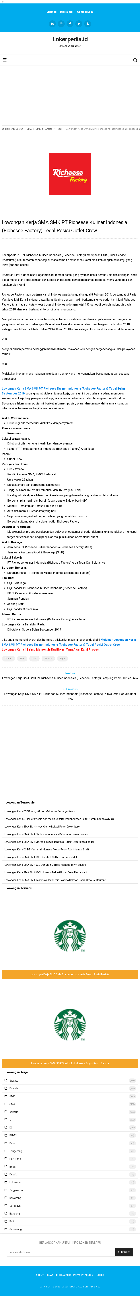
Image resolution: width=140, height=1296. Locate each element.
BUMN (13, 1135)
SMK (34, 658)
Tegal (62, 658)
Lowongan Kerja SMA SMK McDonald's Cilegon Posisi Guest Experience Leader (49, 841)
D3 (11, 1127)
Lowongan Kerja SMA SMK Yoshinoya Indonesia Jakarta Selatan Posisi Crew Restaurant (55, 880)
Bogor (12, 1166)
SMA (22, 658)
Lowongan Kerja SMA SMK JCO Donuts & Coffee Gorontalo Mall (41, 857)
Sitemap (51, 11)
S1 (11, 1119)
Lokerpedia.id (70, 1287)
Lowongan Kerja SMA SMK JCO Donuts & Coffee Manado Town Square (45, 864)
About (40, 1275)
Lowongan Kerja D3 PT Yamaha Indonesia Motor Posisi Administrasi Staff (47, 849)
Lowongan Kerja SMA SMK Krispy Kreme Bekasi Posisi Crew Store (42, 826)
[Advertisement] (70, 94)
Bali (11, 1221)
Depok (13, 1174)
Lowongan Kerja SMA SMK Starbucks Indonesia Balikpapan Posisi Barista (46, 834)
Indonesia (15, 1182)
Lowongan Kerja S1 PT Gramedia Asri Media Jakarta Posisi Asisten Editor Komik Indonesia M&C (59, 819)
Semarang (15, 1229)
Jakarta (13, 1111)
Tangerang (15, 1151)
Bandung (14, 1213)
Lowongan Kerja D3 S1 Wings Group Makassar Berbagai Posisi (40, 811)
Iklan (50, 1275)
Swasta (48, 658)
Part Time (15, 1158)
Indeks (100, 1275)
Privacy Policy (83, 1275)
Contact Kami (85, 11)
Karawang (15, 1198)
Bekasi (13, 1143)
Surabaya (15, 1205)
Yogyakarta (16, 1190)
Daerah (8, 658)
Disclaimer (66, 11)
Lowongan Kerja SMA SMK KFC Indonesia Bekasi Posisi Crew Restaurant (46, 872)
